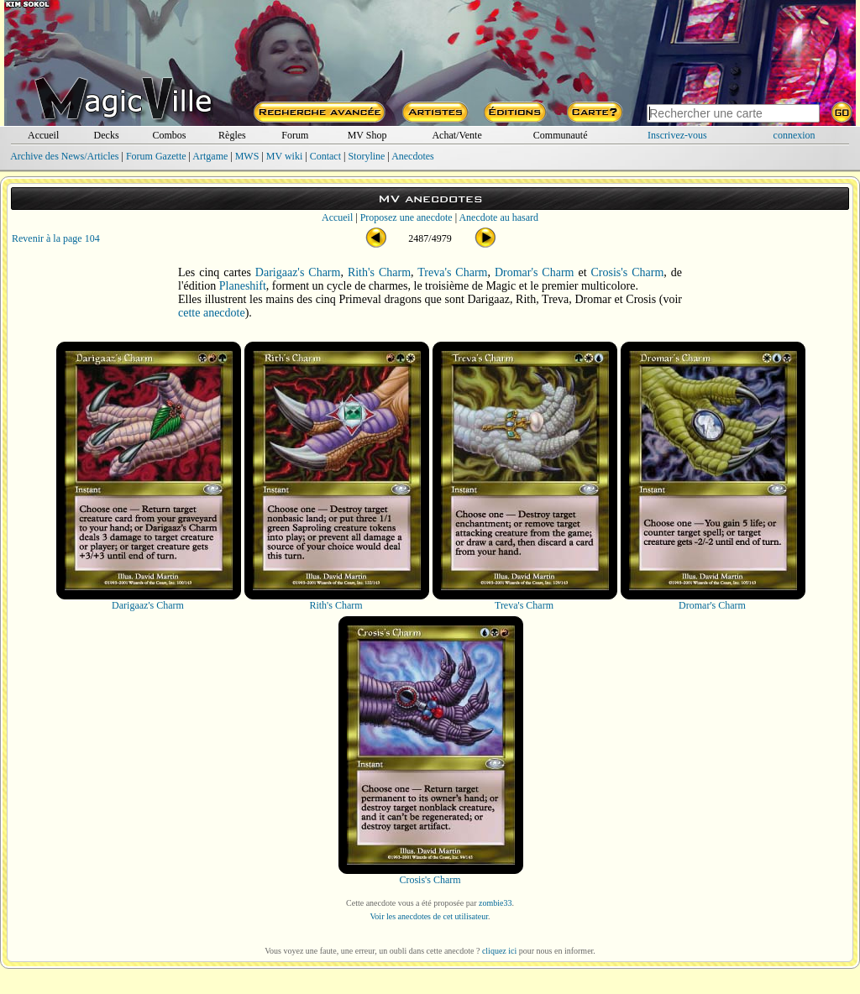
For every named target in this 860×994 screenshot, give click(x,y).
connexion (794, 135)
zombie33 (495, 903)
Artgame (210, 156)
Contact (325, 156)
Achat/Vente (456, 135)
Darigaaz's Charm (298, 272)
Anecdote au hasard (498, 217)
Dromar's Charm (534, 272)
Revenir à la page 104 (56, 238)
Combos (169, 135)
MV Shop (367, 135)
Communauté (560, 135)
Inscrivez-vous (677, 135)
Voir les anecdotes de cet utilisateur (429, 916)
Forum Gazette (156, 156)
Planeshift (242, 286)
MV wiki (284, 156)
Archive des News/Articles (64, 156)
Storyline (366, 156)
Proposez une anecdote (406, 217)
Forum (294, 135)
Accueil (43, 135)
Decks (106, 135)
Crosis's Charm (627, 272)
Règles (232, 135)
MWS (247, 156)
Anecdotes (412, 156)
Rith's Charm (379, 272)
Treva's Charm (452, 272)
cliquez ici (499, 950)
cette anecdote (211, 312)
